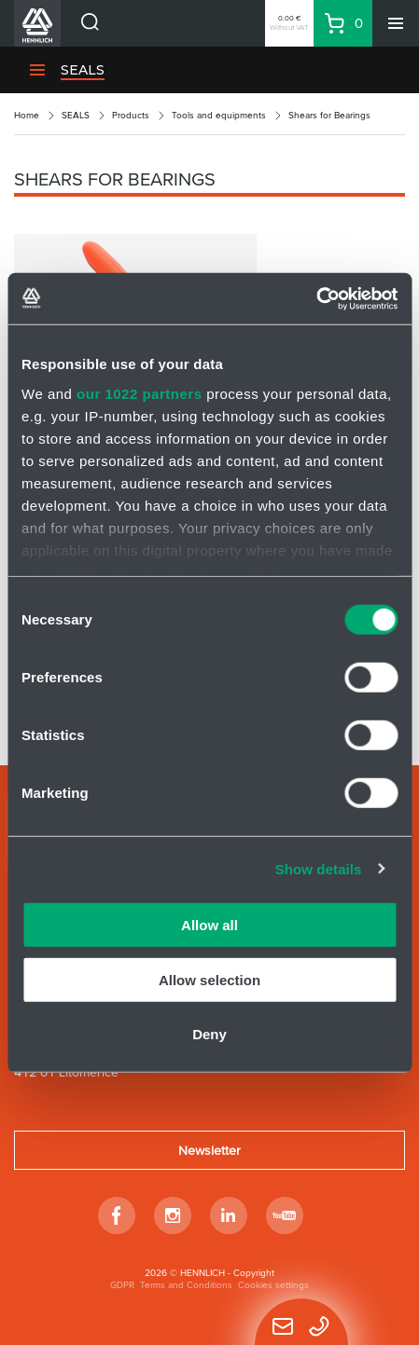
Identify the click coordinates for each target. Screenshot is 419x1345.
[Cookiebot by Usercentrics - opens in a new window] (316, 298)
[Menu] (395, 23)
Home (26, 115)
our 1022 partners (139, 393)
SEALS (76, 115)
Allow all (209, 925)
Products (130, 115)
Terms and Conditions (186, 1285)
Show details (318, 868)
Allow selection (209, 979)
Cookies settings (273, 1285)
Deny (209, 1034)
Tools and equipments (219, 115)
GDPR (122, 1285)
